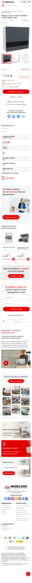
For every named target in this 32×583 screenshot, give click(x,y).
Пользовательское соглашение (16, 548)
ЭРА (4, 170)
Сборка (18, 516)
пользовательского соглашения (21, 320)
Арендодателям (6, 528)
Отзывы (4, 131)
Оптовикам (5, 526)
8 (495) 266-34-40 (16, 495)
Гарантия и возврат (22, 518)
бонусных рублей (12, 87)
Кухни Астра (4, 22)
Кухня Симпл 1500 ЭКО (8, 247)
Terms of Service (15, 565)
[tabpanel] (9, 246)
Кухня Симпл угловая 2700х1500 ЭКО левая (23, 248)
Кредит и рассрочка (22, 514)
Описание (5, 128)
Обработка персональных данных (16, 547)
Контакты (4, 513)
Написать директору (23, 520)
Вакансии (4, 530)
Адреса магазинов (16, 381)
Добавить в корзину (16, 92)
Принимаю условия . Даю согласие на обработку (17, 321)
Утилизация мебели (22, 506)
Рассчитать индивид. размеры (16, 104)
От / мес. (10, 80)
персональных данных (22, 322)
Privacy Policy (4, 565)
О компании (5, 506)
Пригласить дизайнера (16, 102)
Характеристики (7, 125)
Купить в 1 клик (16, 97)
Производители (6, 507)
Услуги (3, 511)
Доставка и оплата (22, 513)
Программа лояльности (20, 508)
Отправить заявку (11, 217)
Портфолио (5, 509)
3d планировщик (21, 511)
